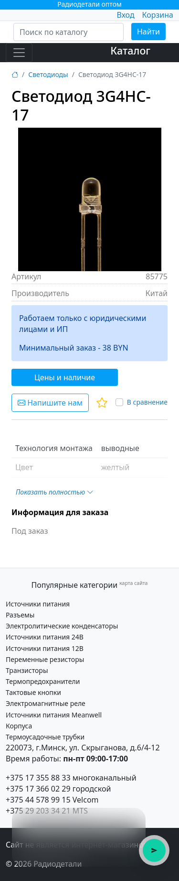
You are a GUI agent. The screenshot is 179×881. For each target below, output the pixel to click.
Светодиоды (48, 74)
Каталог (130, 50)
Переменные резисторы (45, 659)
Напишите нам (50, 402)
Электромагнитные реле (45, 703)
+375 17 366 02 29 (38, 788)
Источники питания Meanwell (54, 714)
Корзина (157, 15)
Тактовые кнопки (33, 692)
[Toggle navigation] (19, 52)
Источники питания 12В (45, 648)
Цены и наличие (64, 377)
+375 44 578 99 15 (38, 799)
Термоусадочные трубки (45, 736)
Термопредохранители (43, 681)
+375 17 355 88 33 (38, 777)
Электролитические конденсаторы (62, 625)
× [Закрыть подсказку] (133, 820)
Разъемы (20, 614)
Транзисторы (27, 670)
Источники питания (38, 603)
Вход (125, 15)
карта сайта (133, 583)
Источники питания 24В (45, 636)
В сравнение (147, 402)
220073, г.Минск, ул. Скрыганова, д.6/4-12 (83, 747)
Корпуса (19, 725)
